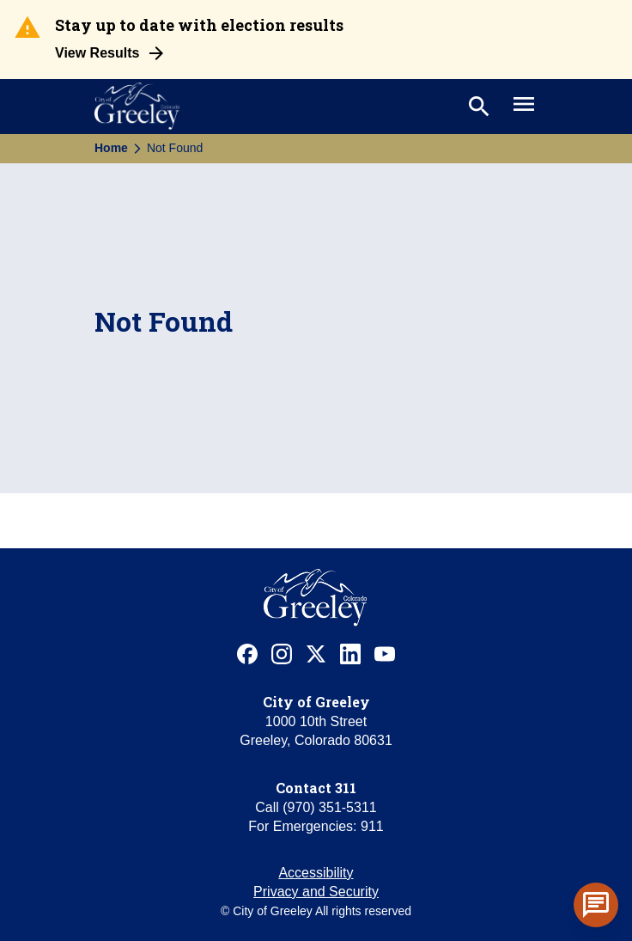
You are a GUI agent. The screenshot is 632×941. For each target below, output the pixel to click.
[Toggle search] (477, 106)
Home (111, 148)
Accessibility (315, 872)
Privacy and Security (316, 891)
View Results (97, 53)
